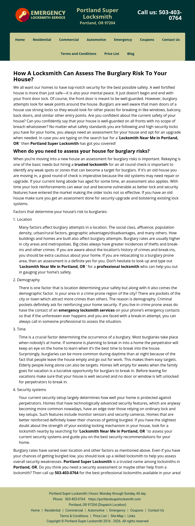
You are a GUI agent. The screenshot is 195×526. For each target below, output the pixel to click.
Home (20, 39)
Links (131, 516)
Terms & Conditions (74, 516)
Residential (42, 39)
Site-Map (117, 516)
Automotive (96, 39)
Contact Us (171, 39)
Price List (111, 53)
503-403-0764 (170, 14)
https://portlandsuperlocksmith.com (114, 499)
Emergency (123, 39)
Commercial (69, 39)
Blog (130, 53)
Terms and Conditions (78, 53)
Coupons (147, 39)
